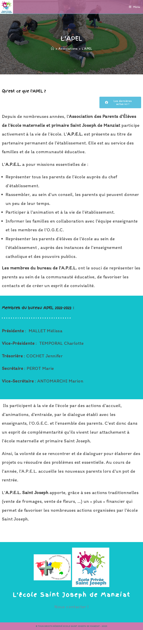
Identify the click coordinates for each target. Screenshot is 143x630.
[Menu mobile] (134, 7)
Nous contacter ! (71, 606)
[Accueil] (52, 48)
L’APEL (87, 48)
